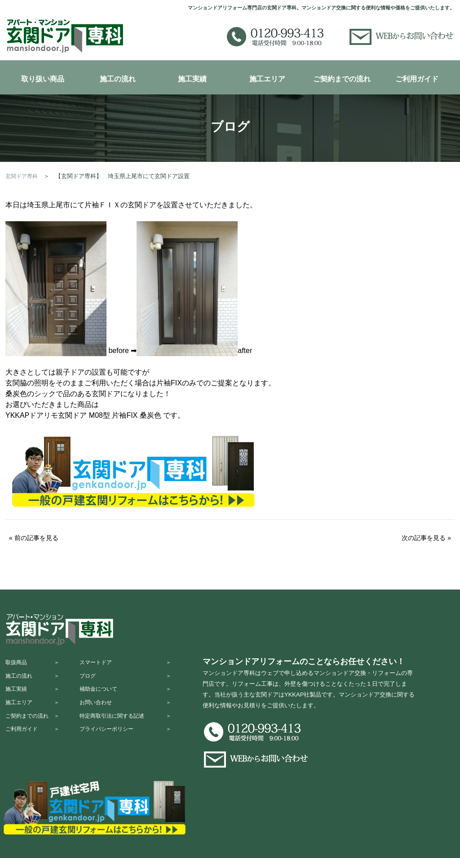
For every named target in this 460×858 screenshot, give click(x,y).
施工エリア (267, 79)
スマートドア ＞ (133, 664)
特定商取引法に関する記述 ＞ (133, 735)
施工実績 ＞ (34, 700)
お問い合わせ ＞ (133, 717)
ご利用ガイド (416, 79)
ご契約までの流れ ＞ (34, 735)
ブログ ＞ (133, 682)
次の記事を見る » (426, 537)
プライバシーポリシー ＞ (133, 752)
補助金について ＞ (133, 700)
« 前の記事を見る (33, 537)
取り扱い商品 (42, 79)
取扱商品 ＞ (34, 664)
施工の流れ (118, 79)
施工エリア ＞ (34, 717)
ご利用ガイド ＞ (34, 752)
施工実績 (192, 79)
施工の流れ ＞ (34, 682)
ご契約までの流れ (342, 79)
